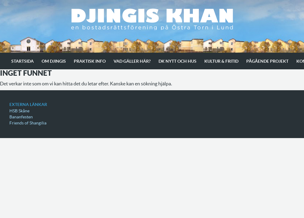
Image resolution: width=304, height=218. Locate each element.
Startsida (22, 61)
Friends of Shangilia (27, 123)
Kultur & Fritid (221, 61)
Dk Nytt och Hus (177, 61)
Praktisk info (90, 61)
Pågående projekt (267, 61)
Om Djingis (54, 61)
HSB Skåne (19, 111)
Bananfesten (21, 117)
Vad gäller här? (132, 61)
